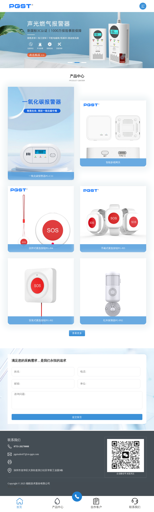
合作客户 (96, 507)
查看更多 (77, 333)
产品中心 (57, 507)
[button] (70, 62)
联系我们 (134, 507)
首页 (19, 507)
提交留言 (77, 417)
